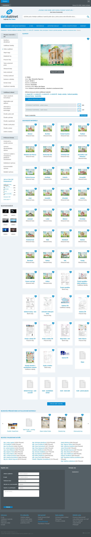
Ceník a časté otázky (26, 519)
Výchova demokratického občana (8, 148)
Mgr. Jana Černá (37, 457)
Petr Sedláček (8, 444)
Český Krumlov (65, 134)
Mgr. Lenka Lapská (9, 442)
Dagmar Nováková (66, 455)
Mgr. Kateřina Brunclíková (11, 457)
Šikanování (58, 519)
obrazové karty (29, 96)
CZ (88, 1)
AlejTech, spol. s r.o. (28, 533)
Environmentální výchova (8, 167)
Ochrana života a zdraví (61, 517)
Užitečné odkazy (25, 517)
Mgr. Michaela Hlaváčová (39, 442)
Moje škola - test (65, 338)
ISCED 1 (24, 30)
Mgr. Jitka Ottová (66, 452)
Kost (30, 198)
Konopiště (82, 177)
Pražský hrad (30, 239)
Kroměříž (47, 198)
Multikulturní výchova (9, 163)
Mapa (82, 362)
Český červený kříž (43, 517)
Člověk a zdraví (8, 128)
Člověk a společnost (9, 121)
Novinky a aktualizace (7, 41)
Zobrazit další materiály (56, 403)
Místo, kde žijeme (44, 30)
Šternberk (30, 260)
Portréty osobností (9, 75)
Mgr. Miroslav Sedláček (39, 452)
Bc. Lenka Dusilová (9, 448)
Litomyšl (30, 219)
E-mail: (5, 477)
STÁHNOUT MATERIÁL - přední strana (37, 105)
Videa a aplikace (8, 49)
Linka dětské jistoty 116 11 (80, 519)
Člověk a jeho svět (9, 114)
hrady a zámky (62, 94)
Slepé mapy (7, 52)
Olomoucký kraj (78, 431)
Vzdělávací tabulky (9, 45)
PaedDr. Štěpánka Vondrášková (41, 459)
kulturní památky (72, 94)
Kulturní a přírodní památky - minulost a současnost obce (62, 30)
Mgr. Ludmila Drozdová (10, 455)
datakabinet (75, 472)
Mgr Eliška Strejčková (38, 455)
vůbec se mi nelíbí (7, 193)
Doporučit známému (57, 72)
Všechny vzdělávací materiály (14, 30)
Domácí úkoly (7, 82)
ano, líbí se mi (7, 186)
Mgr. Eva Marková (37, 453)
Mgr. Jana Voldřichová (67, 453)
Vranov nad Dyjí (30, 281)
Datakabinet (4, 30)
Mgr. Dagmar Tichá (9, 452)
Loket (47, 219)
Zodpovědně (76, 523)
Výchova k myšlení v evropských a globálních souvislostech (9, 156)
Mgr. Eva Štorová (8, 446)
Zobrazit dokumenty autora (35, 99)
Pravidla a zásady (60, 521)
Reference (4, 521)
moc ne (5, 191)
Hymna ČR (65, 358)
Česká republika (65, 287)
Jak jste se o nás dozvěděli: (11, 484)
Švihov (48, 260)
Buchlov (47, 134)
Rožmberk (65, 239)
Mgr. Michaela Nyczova (67, 450)
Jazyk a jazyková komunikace (8, 96)
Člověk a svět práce (9, 124)
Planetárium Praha (43, 523)
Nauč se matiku (77, 521)
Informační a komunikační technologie (7, 108)
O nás (2, 517)
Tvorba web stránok (5, 533)
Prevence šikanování (78, 517)
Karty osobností (8, 72)
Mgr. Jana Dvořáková (38, 444)
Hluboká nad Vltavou (30, 154)
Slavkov (82, 239)
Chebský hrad (65, 154)
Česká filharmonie (43, 521)
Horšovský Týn (47, 154)
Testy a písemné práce (8, 64)
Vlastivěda (36, 30)
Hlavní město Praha (45, 431)
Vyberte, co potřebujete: (10, 487)
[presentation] (17, 501)
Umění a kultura (8, 131)
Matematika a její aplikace (8, 102)
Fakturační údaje (5, 523)
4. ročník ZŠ (30, 30)
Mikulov (65, 219)
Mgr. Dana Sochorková (38, 446)
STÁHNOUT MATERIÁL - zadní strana (36, 109)
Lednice (82, 198)
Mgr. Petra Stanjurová (38, 448)
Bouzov (30, 134)
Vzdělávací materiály (6, 519)
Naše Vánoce (82, 338)
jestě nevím (6, 189)
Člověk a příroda (8, 117)
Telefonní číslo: (7, 480)
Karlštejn (47, 177)
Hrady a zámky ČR (30, 338)
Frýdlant (82, 134)
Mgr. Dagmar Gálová (67, 444)
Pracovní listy (7, 59)
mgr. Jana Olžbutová (9, 450)
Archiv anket (6, 199)
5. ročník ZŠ (53, 94)
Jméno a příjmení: (8, 473)
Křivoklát (65, 198)
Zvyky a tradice (47, 365)
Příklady (75, 524)
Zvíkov (47, 281)
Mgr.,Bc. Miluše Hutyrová (11, 459)
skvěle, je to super (7, 184)
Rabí (47, 239)
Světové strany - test (30, 311)
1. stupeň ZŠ (29, 94)
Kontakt (3, 524)
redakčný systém (15, 533)
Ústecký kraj (61, 431)
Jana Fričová (64, 448)
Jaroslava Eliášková (38, 450)
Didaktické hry (7, 56)
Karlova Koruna (30, 177)
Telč (65, 260)
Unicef (40, 519)
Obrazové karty (8, 68)
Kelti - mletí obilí (65, 391)
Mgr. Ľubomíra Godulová (68, 446)
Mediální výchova (8, 172)
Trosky (83, 260)
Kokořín (65, 177)
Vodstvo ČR (64, 305)
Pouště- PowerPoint (12, 431)
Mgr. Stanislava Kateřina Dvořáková (71, 457)
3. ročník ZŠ (37, 94)
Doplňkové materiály (9, 86)
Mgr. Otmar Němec (9, 453)
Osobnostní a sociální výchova (8, 142)
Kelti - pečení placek (83, 391)
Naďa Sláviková (65, 442)
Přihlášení (5, 1)
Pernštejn (82, 219)
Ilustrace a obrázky (9, 79)
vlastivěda (38, 96)
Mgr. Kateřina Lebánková (68, 461)
